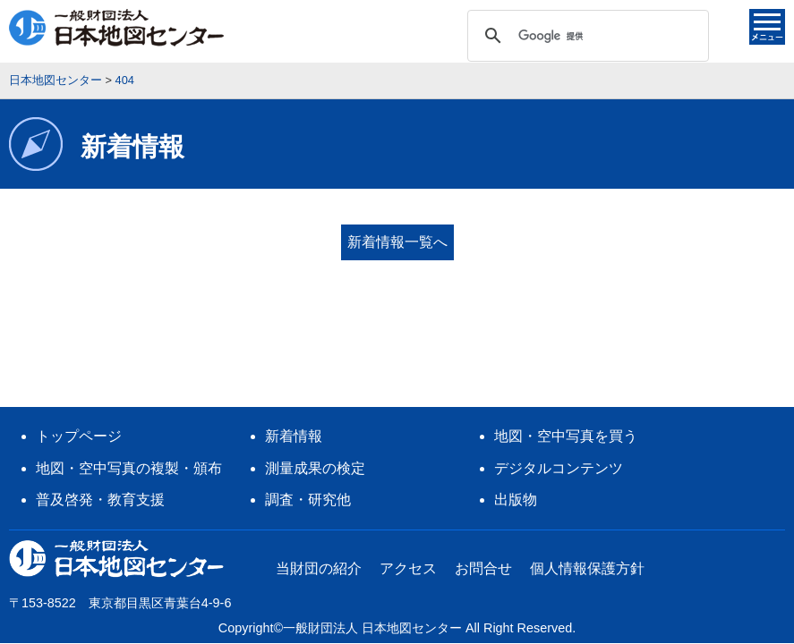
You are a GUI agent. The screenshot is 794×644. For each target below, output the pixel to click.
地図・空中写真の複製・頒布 (129, 375)
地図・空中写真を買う (565, 343)
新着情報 (293, 343)
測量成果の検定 (315, 375)
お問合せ (483, 475)
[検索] (585, 36)
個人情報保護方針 (587, 475)
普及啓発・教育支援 (100, 406)
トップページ (79, 343)
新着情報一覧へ (397, 242)
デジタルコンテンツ (558, 375)
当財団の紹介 (319, 475)
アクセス (408, 475)
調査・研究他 (308, 406)
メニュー (767, 27)
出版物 (515, 406)
